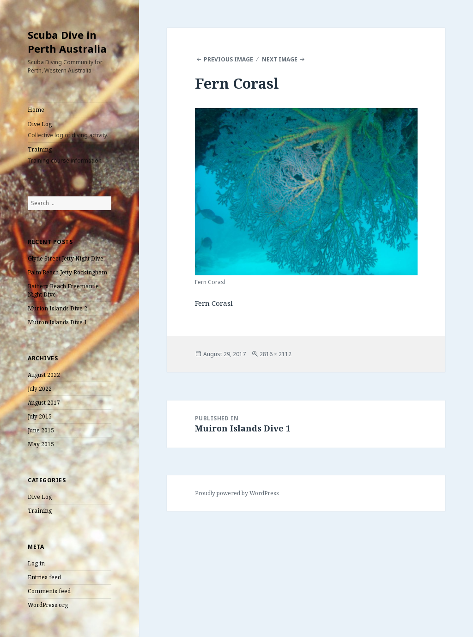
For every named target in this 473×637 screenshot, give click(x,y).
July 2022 (40, 389)
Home (36, 110)
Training (69, 155)
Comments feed (49, 591)
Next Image (279, 59)
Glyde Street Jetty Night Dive (65, 258)
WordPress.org (48, 605)
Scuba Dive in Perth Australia (67, 41)
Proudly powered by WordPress (237, 493)
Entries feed (44, 577)
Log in (36, 563)
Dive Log (69, 130)
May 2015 (41, 444)
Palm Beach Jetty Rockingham (67, 272)
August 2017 (44, 402)
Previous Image (228, 59)
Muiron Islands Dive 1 (57, 322)
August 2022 (44, 375)
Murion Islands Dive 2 (57, 308)
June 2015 (41, 430)
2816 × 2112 (275, 354)
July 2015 (40, 416)
